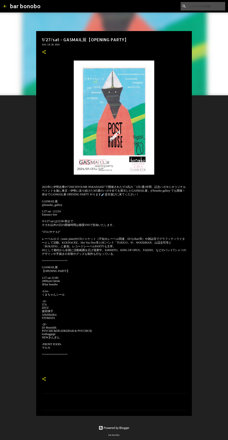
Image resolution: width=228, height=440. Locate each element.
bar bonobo (25, 6)
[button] (44, 52)
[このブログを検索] (206, 6)
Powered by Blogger (114, 427)
